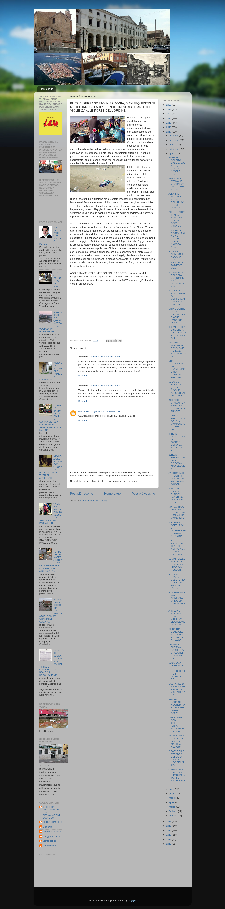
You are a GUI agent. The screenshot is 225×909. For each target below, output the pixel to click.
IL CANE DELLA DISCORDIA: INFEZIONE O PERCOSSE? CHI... (177, 332)
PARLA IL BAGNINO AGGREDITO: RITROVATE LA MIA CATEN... (176, 706)
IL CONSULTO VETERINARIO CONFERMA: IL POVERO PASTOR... (176, 297)
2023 (169, 105)
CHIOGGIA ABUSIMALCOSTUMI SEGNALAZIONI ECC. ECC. (52, 812)
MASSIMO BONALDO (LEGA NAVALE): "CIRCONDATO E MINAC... (176, 389)
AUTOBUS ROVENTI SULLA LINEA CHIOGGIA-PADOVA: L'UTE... (176, 581)
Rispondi (82, 375)
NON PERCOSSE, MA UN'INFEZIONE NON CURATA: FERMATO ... (176, 369)
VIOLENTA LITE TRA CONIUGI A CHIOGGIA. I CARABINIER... (177, 599)
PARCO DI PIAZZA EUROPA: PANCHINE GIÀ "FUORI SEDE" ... (176, 495)
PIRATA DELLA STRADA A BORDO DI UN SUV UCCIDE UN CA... (176, 758)
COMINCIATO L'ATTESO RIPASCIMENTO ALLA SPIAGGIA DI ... (176, 776)
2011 (169, 843)
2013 (169, 834)
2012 (169, 839)
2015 (169, 826)
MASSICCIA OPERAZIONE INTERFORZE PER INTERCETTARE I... (177, 671)
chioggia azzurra (51, 836)
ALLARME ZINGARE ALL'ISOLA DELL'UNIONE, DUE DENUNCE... (176, 201)
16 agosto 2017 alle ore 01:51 (105, 411)
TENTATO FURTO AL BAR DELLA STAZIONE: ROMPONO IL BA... (177, 651)
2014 (169, 830)
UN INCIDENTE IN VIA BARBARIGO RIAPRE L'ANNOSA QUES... (176, 316)
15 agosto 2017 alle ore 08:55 (104, 385)
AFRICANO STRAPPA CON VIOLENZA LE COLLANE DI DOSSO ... (176, 618)
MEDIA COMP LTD (52, 822)
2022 (169, 109)
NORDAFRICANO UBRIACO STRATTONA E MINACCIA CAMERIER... (176, 512)
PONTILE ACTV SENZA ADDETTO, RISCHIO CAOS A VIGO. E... (176, 219)
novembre (174, 140)
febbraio (173, 811)
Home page (46, 88)
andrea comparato (52, 831)
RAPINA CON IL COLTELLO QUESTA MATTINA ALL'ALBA (176, 741)
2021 (169, 113)
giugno (173, 793)
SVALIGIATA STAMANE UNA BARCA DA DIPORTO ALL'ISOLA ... (176, 184)
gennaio (173, 815)
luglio (172, 789)
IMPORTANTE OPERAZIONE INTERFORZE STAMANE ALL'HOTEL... (177, 529)
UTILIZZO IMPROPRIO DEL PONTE (57, 279)
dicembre (174, 135)
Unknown (83, 411)
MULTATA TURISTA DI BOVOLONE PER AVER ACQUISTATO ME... (177, 349)
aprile (172, 802)
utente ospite (49, 841)
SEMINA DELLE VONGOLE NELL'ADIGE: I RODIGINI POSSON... (176, 564)
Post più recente (81, 493)
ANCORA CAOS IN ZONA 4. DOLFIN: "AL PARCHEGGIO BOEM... (176, 478)
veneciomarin (49, 845)
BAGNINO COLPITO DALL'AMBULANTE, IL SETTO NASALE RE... (176, 165)
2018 (169, 127)
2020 (169, 118)
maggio (173, 798)
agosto (173, 153)
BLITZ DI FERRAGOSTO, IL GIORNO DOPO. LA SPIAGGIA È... (176, 442)
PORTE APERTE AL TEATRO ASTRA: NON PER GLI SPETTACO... (176, 547)
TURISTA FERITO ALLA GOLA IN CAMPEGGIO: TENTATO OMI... (176, 422)
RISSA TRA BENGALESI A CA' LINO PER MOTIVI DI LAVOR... (176, 634)
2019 (169, 122)
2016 (169, 821)
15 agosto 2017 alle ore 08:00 (104, 356)
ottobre (173, 144)
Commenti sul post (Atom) (93, 500)
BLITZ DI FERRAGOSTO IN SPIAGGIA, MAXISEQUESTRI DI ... (176, 462)
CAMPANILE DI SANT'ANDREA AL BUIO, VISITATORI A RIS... (177, 689)
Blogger (132, 900)
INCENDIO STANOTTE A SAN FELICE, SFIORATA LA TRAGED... (176, 405)
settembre (174, 149)
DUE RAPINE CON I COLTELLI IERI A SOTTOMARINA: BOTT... (176, 724)
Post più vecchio (143, 493)
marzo (172, 807)
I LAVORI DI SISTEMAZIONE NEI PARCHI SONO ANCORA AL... (176, 238)
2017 (169, 131)
